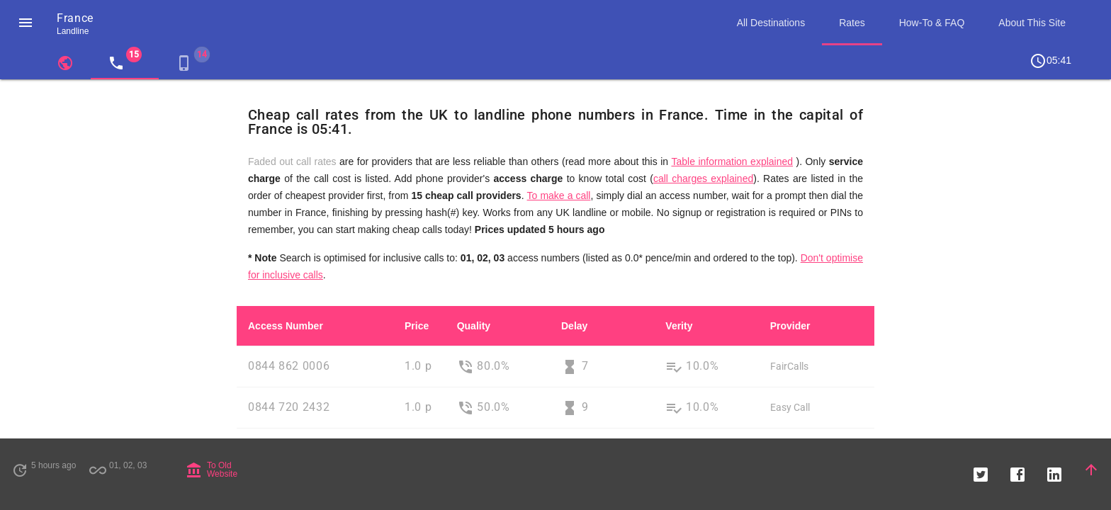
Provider (790, 326)
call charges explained (703, 178)
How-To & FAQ (932, 22)
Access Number (285, 326)
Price (417, 326)
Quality (473, 326)
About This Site (1032, 22)
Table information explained (732, 161)
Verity (678, 326)
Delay (574, 326)
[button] (26, 23)
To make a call (559, 195)
